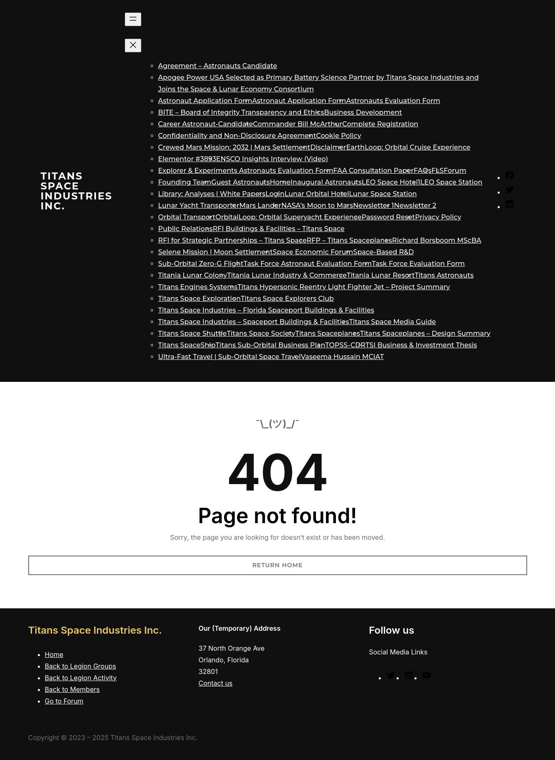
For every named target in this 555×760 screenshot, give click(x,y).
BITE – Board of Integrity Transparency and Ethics (241, 112)
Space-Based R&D (383, 252)
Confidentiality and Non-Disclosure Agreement (237, 136)
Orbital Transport (186, 217)
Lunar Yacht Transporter (198, 205)
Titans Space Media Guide (392, 322)
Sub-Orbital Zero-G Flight (200, 264)
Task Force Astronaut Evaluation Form (308, 264)
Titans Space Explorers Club (287, 299)
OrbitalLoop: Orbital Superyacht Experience (288, 217)
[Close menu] (133, 45)
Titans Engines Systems (197, 287)
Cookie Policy (338, 136)
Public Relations (185, 229)
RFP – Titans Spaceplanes (349, 240)
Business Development (363, 112)
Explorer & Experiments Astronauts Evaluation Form (245, 171)
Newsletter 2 (415, 205)
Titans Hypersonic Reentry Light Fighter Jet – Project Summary (343, 287)
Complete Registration (380, 124)
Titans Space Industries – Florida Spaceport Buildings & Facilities (266, 310)
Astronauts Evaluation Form (393, 101)
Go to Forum (64, 701)
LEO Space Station (451, 182)
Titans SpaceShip (186, 345)
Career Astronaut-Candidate (205, 124)
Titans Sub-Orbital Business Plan (271, 345)
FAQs (423, 171)
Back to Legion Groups (80, 666)
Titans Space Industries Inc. (77, 191)
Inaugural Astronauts (326, 182)
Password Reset (388, 217)
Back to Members (72, 689)
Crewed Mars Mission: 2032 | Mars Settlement (234, 147)
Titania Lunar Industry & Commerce (287, 275)
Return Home (277, 565)
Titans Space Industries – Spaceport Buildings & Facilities (253, 322)
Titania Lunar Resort (381, 275)
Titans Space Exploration (199, 299)
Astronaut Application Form (205, 101)
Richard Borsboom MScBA (436, 240)
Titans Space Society (261, 333)
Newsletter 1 (373, 205)
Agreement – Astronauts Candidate (217, 66)
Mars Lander (260, 205)
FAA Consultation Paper (373, 171)
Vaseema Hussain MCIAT (342, 357)
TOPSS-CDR (345, 345)
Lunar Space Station (383, 194)
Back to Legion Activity (81, 678)
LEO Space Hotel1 (391, 182)
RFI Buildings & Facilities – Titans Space (279, 229)
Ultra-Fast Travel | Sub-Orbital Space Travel (229, 357)
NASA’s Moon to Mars (317, 205)
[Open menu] (133, 19)
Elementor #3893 (187, 159)
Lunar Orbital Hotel (316, 194)
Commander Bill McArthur (298, 124)
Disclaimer (328, 147)
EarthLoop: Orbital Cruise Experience (408, 147)
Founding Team (184, 182)
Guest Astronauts (240, 182)
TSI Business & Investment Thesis (421, 345)
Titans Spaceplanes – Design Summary (425, 333)
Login (275, 194)
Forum (455, 171)
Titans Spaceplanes (327, 333)
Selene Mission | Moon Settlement (215, 252)
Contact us (216, 683)
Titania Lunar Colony (192, 275)
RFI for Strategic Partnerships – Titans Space (232, 240)
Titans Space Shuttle (192, 333)
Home (280, 182)
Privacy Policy (438, 217)
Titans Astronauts (444, 275)
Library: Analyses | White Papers (211, 194)
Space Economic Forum (313, 252)
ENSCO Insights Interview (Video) (272, 159)
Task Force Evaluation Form (418, 264)
